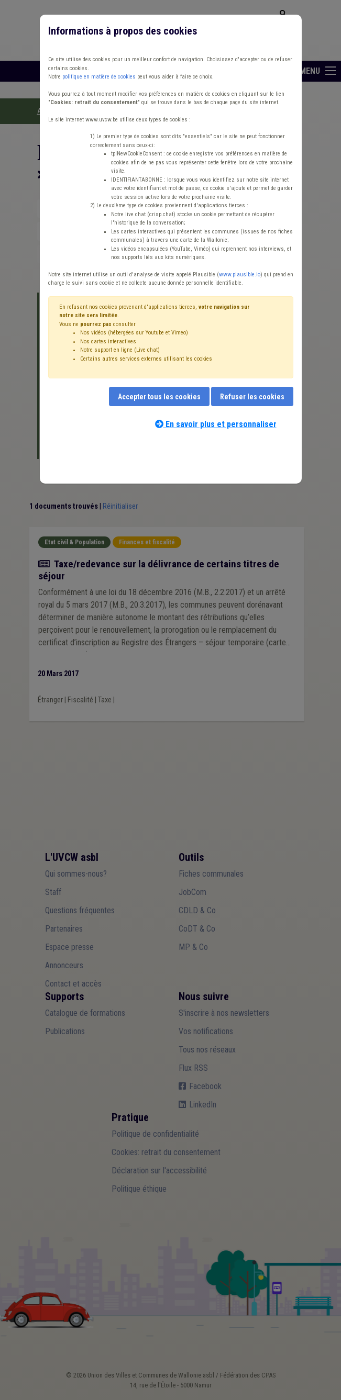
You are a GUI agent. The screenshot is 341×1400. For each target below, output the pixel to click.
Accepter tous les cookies (159, 397)
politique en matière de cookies (99, 76)
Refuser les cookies (252, 397)
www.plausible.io (239, 274)
